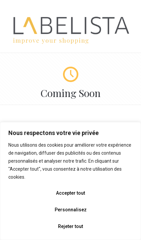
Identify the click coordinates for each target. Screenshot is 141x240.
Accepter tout (70, 193)
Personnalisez (71, 209)
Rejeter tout (70, 226)
